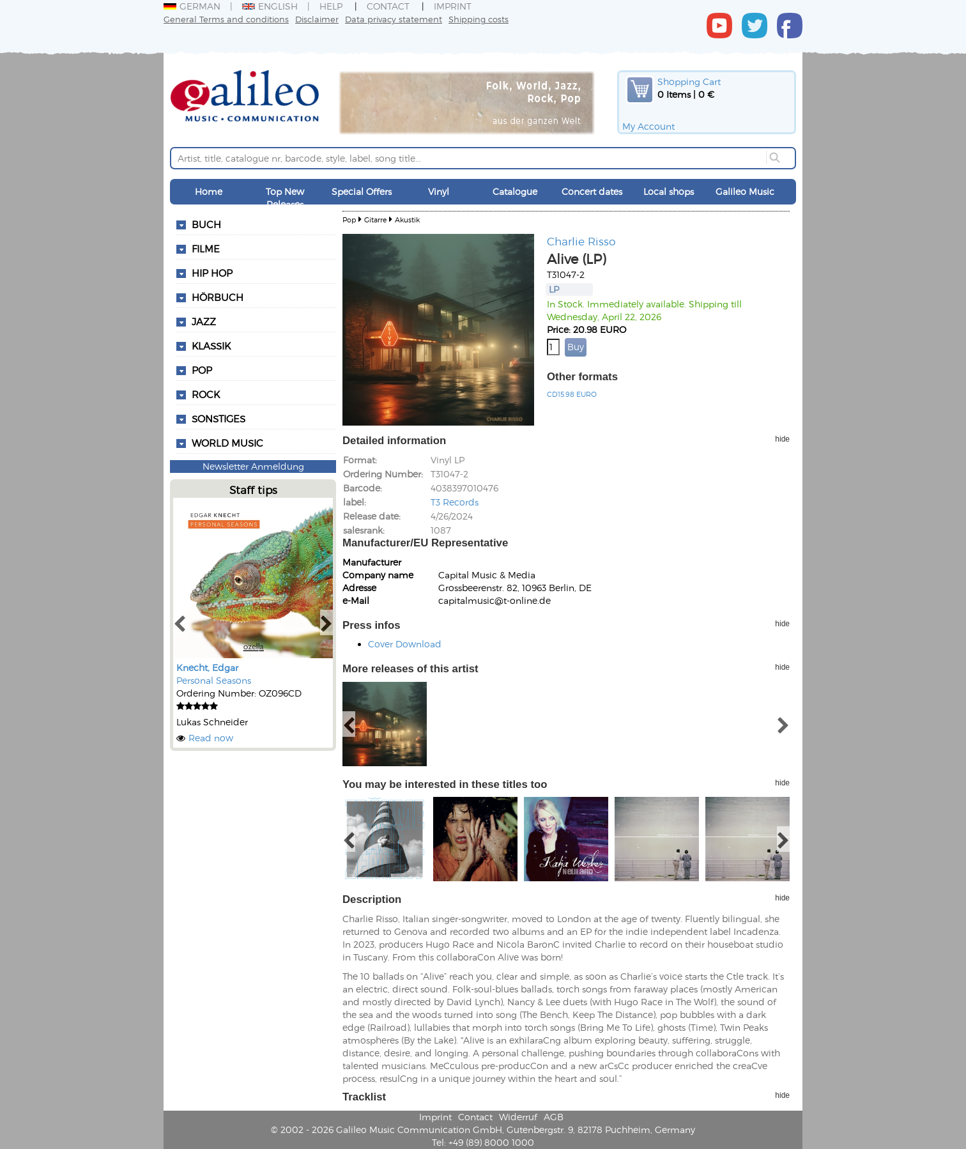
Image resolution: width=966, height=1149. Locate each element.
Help (330, 6)
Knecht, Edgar (207, 667)
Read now (210, 737)
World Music (227, 443)
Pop (349, 219)
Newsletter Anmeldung (253, 466)
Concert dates (592, 191)
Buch (206, 224)
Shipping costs (478, 19)
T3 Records (455, 502)
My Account (648, 126)
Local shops (668, 191)
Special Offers (362, 191)
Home (208, 191)
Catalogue (515, 191)
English (270, 6)
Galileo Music (745, 191)
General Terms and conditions (226, 19)
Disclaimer (317, 19)
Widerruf (518, 1116)
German (192, 6)
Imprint (452, 6)
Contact (388, 6)
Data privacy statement (393, 19)
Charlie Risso (581, 241)
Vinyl (438, 191)
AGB (554, 1116)
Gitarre (375, 219)
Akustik (407, 219)
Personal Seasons (213, 680)
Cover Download (404, 643)
